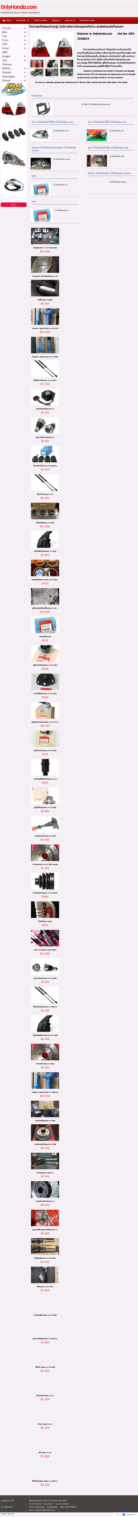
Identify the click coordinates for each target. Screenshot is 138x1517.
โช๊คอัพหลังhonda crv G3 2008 (45, 1258)
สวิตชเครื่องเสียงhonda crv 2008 (45, 551)
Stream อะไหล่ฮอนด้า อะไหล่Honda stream (109, 173)
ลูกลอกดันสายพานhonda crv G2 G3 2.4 (45, 722)
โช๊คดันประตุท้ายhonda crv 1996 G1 (45, 1006)
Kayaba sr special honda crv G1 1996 (45, 356)
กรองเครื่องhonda (45, 636)
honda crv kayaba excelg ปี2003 (45, 950)
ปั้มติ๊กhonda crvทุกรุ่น (45, 300)
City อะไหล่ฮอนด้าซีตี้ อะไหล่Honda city (107, 122)
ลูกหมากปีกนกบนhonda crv (45, 437)
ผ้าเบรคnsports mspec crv (45, 1172)
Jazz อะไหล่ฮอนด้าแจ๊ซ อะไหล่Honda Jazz (108, 148)
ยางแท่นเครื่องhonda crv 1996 (45, 1120)
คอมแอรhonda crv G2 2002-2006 (45, 247)
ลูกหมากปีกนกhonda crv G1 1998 (45, 978)
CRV (34, 176)
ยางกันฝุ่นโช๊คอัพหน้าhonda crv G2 (45, 779)
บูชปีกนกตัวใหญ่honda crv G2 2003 (45, 665)
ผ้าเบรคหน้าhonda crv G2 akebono (45, 465)
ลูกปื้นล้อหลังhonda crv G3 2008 (45, 807)
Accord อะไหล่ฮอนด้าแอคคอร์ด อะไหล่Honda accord (54, 149)
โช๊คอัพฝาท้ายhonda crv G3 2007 (45, 380)
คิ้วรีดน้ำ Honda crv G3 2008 (45, 1367)
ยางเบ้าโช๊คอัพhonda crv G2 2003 (45, 693)
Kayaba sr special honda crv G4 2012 (45, 328)
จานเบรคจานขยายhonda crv (45, 1201)
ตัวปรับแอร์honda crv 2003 (45, 522)
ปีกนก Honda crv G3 (45, 1424)
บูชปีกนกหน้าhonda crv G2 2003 (45, 750)
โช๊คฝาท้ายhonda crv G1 (45, 494)
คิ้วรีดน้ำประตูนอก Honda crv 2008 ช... (45, 1481)
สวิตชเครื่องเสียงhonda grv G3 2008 (45, 1035)
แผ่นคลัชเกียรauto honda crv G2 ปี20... (45, 579)
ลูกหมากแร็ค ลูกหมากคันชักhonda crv (45, 1229)
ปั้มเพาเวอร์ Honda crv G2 (45, 1395)
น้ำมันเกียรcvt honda (45, 921)
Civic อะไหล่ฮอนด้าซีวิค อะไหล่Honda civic (52, 122)
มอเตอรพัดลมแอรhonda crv (45, 409)
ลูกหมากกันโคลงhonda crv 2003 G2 (45, 1338)
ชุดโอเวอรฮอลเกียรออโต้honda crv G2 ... (45, 608)
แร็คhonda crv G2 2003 (45, 1286)
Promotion (37, 96)
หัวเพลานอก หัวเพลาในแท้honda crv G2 (45, 276)
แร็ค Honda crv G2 (45, 1452)
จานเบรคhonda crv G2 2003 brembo (45, 864)
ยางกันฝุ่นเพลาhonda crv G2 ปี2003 (45, 893)
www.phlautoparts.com (91, 66)
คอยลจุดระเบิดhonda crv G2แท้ (45, 836)
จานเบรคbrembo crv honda (45, 1063)
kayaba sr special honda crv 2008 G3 (45, 1092)
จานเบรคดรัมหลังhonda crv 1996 (45, 1144)
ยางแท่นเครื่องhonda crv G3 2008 (45, 1315)
